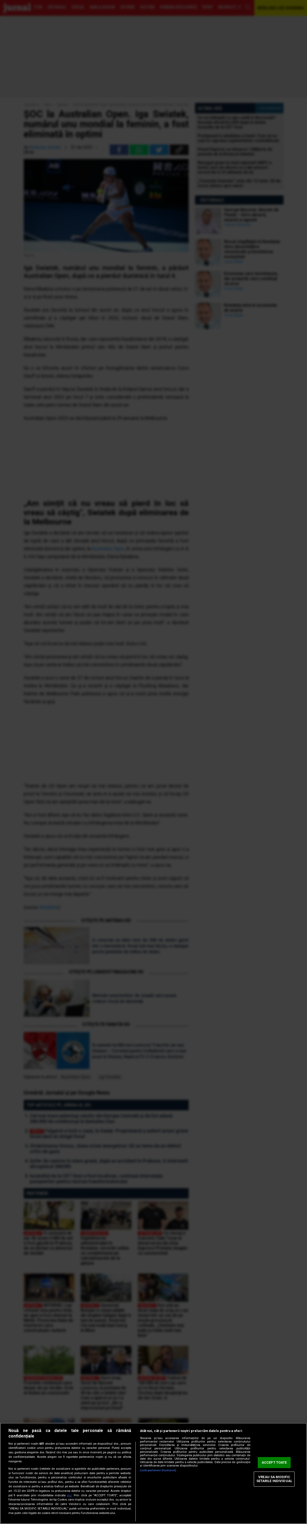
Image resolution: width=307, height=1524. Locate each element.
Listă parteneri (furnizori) (158, 1470)
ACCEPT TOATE (274, 1462)
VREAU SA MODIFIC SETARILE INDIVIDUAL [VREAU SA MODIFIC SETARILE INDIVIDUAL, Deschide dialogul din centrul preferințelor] (274, 1479)
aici (69, 1495)
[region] (153, 1473)
